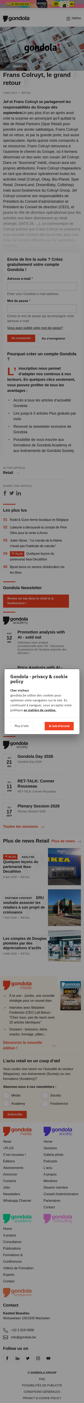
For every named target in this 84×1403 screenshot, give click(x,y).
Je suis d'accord (59, 726)
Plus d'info (22, 726)
